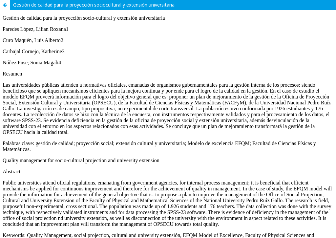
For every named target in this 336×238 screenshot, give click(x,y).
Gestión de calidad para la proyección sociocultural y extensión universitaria (94, 5)
